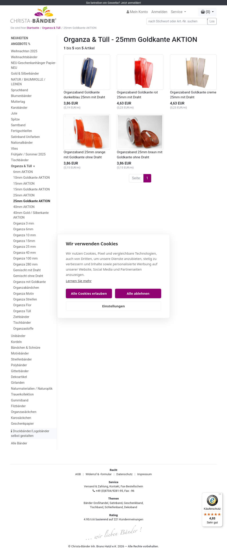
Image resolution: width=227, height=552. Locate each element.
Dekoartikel (19, 377)
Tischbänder (19, 160)
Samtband (18, 125)
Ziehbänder (21, 317)
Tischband (96, 507)
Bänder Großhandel (96, 503)
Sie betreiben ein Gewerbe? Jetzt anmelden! (113, 2)
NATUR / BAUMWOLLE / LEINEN (28, 82)
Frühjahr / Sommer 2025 (28, 154)
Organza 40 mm (24, 253)
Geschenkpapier (22, 424)
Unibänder (18, 336)
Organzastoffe (23, 329)
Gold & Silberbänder (25, 74)
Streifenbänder (21, 359)
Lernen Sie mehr (79, 281)
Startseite (33, 27)
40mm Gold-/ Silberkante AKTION (31, 215)
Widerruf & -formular (99, 474)
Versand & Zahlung (96, 486)
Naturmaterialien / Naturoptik (32, 389)
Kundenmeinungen (131, 519)
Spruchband (19, 90)
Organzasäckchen (23, 412)
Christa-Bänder (80, 546)
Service (177, 12)
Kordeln (16, 342)
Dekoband (130, 507)
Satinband (116, 503)
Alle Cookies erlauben (89, 293)
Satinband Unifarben (25, 137)
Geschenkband (133, 503)
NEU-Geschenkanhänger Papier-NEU (33, 65)
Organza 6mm (23, 229)
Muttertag (18, 102)
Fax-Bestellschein (132, 486)
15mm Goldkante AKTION (31, 189)
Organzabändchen (26, 288)
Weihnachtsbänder (24, 57)
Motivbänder (20, 353)
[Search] (177, 21)
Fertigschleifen (21, 131)
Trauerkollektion (22, 394)
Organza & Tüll (51, 27)
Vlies (14, 149)
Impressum (144, 474)
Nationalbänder (22, 143)
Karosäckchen (21, 418)
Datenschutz (124, 474)
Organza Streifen (25, 299)
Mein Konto (137, 12)
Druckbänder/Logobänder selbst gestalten (30, 433)
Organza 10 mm (24, 235)
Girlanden (17, 383)
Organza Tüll (22, 311)
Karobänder (19, 108)
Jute (14, 113)
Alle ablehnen (138, 293)
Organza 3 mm (23, 223)
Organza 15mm (24, 241)
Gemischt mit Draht (27, 270)
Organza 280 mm (25, 264)
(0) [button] (206, 12)
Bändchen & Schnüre (25, 348)
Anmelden (159, 12)
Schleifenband (114, 507)
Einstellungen (113, 306)
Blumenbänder (21, 96)
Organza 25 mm (24, 247)
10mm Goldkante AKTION (31, 178)
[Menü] (220, 495)
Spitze (15, 119)
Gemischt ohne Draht (28, 276)
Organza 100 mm (25, 258)
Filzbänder (18, 406)
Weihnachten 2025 (24, 51)
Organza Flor (22, 305)
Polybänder (19, 365)
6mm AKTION (23, 172)
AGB (78, 474)
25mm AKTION (24, 195)
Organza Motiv (23, 294)
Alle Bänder (19, 443)
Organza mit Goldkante (29, 282)
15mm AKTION (24, 184)
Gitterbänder (20, 371)
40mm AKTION (24, 207)
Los (212, 21)
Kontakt (114, 486)
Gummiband (19, 400)
